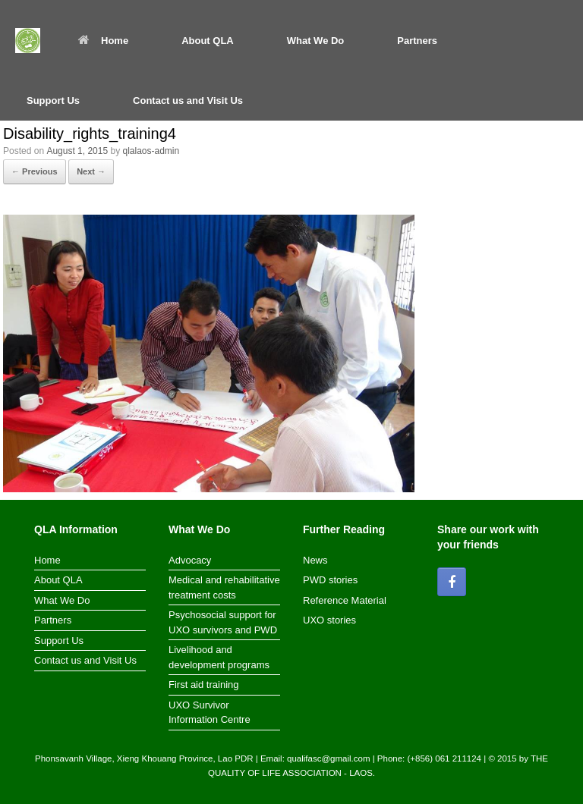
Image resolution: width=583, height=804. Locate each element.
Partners (417, 40)
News (315, 560)
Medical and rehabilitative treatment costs (224, 587)
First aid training (203, 684)
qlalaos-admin (150, 151)
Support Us (53, 100)
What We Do (316, 40)
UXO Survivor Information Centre (210, 712)
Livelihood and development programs (219, 657)
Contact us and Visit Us (188, 100)
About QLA (207, 40)
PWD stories (330, 580)
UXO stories (329, 620)
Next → (91, 171)
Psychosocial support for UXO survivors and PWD (223, 622)
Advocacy (190, 560)
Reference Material (344, 600)
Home (103, 40)
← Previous (34, 171)
